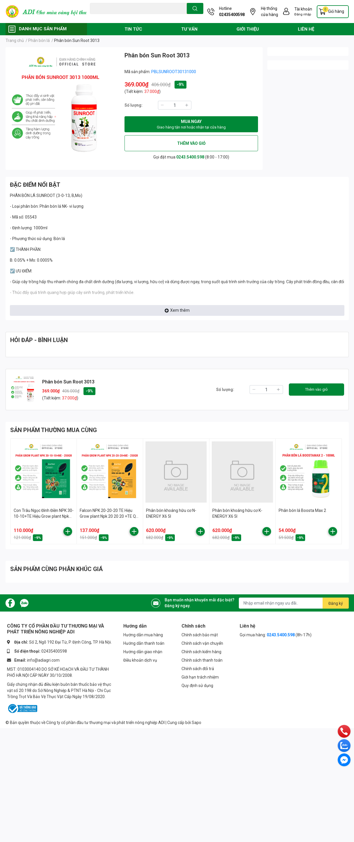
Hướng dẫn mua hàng (143, 635)
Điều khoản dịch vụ (140, 660)
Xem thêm (177, 310)
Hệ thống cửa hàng (269, 11)
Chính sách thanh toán (202, 660)
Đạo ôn (95, 17)
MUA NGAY (191, 124)
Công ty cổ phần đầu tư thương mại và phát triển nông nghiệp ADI (105, 722)
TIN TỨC (133, 29)
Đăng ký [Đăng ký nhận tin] (335, 603)
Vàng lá (123, 17)
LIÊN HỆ (306, 29)
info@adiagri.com (43, 660)
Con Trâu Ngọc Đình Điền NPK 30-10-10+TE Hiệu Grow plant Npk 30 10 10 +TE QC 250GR (44, 516)
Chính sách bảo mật (200, 635)
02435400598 (232, 14)
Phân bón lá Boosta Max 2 (302, 510)
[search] (195, 8)
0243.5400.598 (190, 157)
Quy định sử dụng (197, 685)
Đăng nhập (302, 14)
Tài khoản (303, 9)
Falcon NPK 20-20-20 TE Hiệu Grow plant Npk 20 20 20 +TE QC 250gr (109, 516)
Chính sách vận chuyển (202, 643)
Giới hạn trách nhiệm (200, 677)
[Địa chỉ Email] (294, 603)
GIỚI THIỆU (247, 29)
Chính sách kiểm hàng (201, 651)
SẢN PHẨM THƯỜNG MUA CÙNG (53, 430)
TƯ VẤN (189, 29)
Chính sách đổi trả (198, 668)
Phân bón (140, 17)
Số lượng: (133, 105)
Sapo (196, 722)
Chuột (109, 17)
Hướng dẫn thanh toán (143, 643)
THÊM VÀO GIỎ (191, 143)
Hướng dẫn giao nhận (142, 651)
